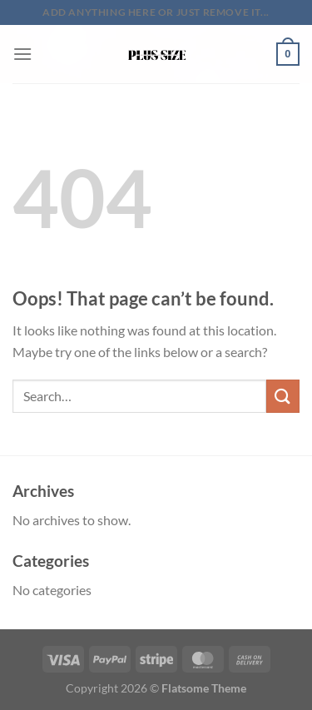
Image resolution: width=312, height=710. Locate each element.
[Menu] (22, 53)
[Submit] (283, 396)
